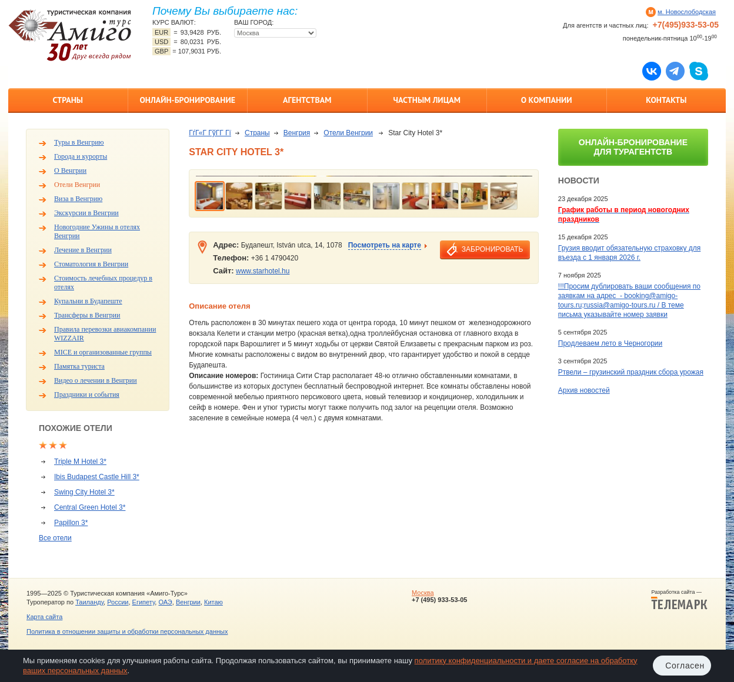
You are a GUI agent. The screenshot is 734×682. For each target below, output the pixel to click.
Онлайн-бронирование (187, 100)
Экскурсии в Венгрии (86, 213)
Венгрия (297, 133)
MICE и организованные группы (103, 352)
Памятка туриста (79, 366)
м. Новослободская (687, 11)
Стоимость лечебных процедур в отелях (103, 282)
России (117, 602)
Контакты (666, 100)
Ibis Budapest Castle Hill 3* (96, 477)
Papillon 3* (71, 523)
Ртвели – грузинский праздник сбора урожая (630, 372)
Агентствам (307, 100)
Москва (423, 592)
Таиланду (89, 602)
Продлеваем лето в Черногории (610, 343)
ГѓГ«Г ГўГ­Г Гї (210, 133)
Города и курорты (80, 156)
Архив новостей (584, 390)
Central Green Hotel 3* (89, 507)
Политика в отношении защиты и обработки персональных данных (127, 631)
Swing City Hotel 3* (84, 492)
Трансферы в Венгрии (87, 315)
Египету (143, 602)
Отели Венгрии (77, 184)
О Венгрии (70, 170)
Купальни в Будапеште (88, 301)
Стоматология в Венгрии (91, 264)
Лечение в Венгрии (83, 250)
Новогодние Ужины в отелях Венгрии (97, 231)
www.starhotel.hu (262, 271)
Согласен (685, 665)
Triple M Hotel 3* (80, 461)
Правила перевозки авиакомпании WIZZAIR (105, 333)
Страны (68, 100)
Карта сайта (44, 616)
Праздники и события (86, 394)
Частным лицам (427, 100)
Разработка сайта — (679, 599)
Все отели (55, 538)
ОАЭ (165, 602)
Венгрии (188, 602)
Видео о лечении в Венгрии (95, 380)
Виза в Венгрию (78, 199)
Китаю (213, 602)
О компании (546, 100)
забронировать (492, 249)
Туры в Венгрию (79, 142)
